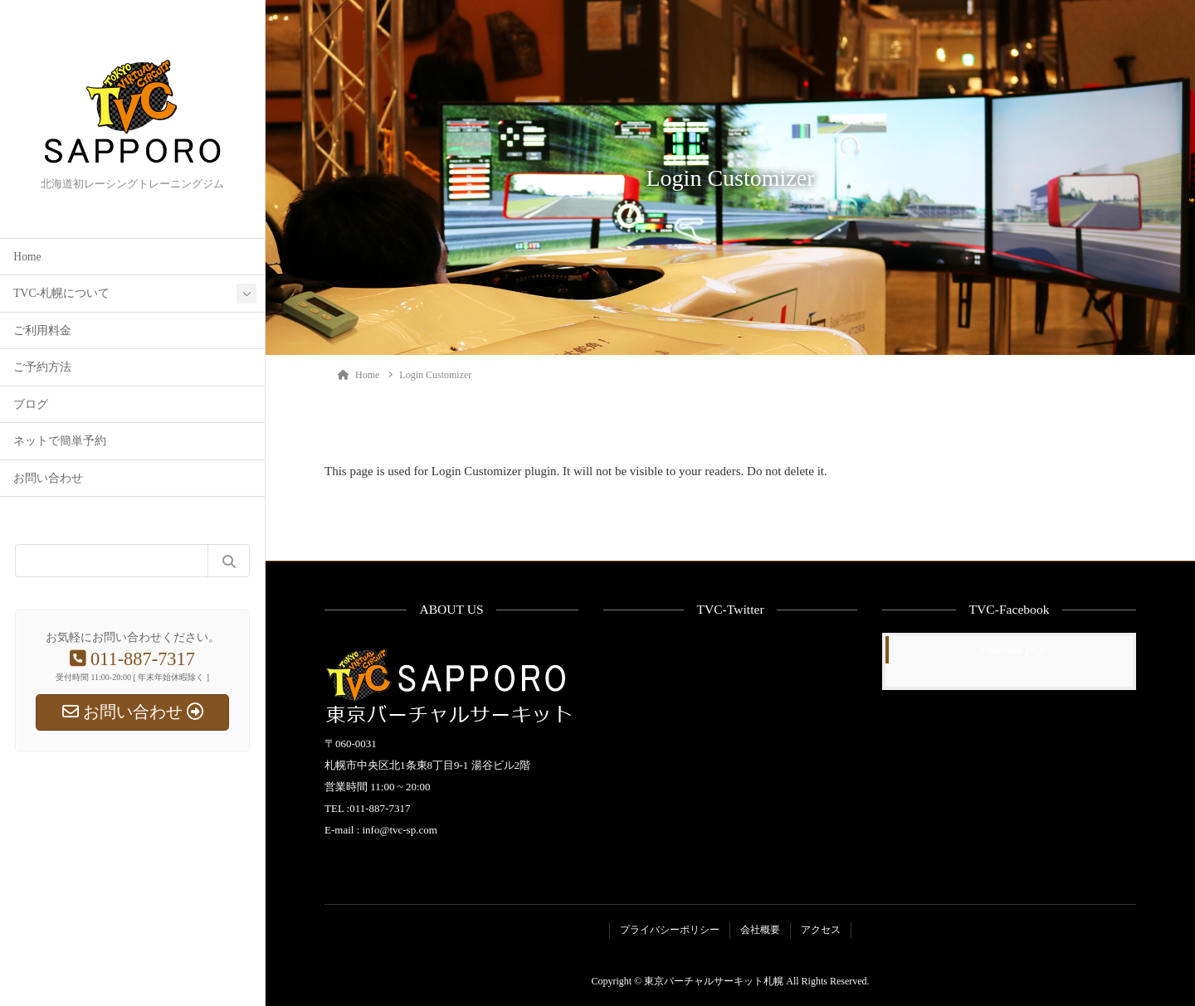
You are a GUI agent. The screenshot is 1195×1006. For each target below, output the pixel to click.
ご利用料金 (42, 330)
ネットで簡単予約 (59, 441)
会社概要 (760, 930)
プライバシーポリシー (669, 930)
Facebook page (1013, 650)
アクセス (821, 930)
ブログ (30, 404)
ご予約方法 (42, 367)
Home (27, 256)
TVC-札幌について (61, 293)
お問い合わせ (48, 478)
